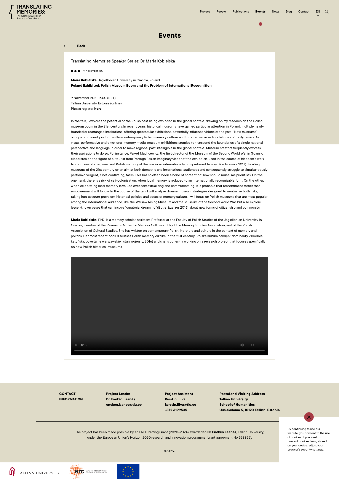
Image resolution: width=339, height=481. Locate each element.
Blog (289, 12)
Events (260, 12)
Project (205, 12)
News (275, 12)
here (98, 109)
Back (81, 46)
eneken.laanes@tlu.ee (123, 405)
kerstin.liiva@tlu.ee (180, 405)
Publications (240, 12)
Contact (303, 12)
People (221, 12)
